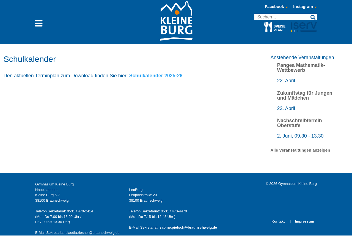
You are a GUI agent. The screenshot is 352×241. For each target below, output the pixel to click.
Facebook (276, 6)
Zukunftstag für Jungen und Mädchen (304, 95)
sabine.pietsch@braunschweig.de (188, 227)
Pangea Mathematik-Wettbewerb (301, 67)
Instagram (305, 6)
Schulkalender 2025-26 (156, 75)
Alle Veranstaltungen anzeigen (300, 150)
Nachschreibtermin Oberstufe (299, 123)
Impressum (304, 221)
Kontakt (278, 221)
